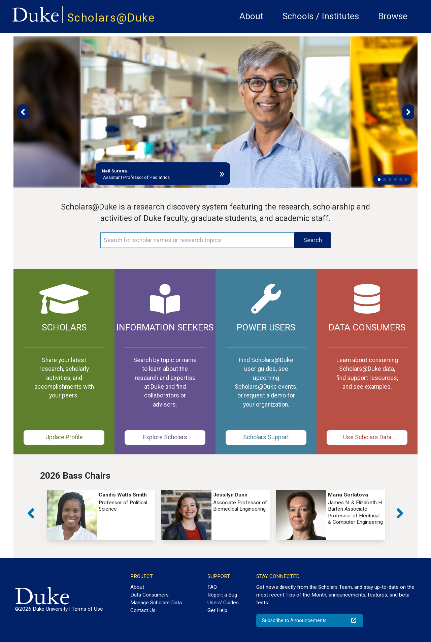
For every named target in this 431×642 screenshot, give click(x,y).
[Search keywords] (197, 240)
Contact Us (143, 610)
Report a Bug (222, 595)
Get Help (217, 610)
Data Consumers (149, 595)
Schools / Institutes (321, 16)
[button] (379, 179)
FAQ (212, 587)
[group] (101, 515)
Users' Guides (223, 603)
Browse (392, 16)
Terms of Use (87, 609)
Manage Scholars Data (156, 603)
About (251, 16)
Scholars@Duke (111, 17)
